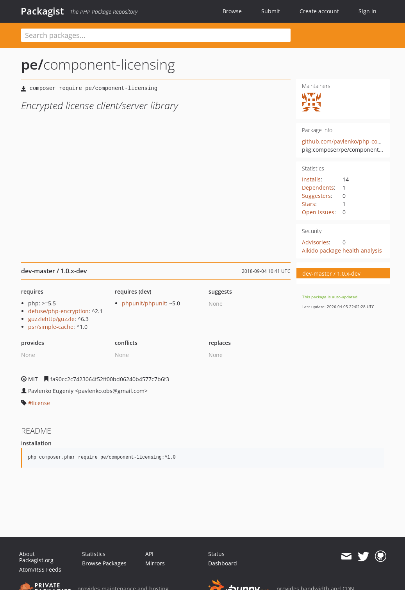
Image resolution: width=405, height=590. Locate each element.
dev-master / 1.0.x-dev (331, 273)
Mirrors (155, 563)
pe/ (32, 64)
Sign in (367, 11)
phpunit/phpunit (144, 303)
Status (216, 554)
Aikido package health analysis (342, 250)
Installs (311, 179)
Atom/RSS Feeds (40, 569)
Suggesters (316, 195)
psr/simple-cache (50, 326)
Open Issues (318, 212)
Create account (319, 11)
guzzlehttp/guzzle (51, 319)
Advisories (315, 242)
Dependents (318, 187)
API (149, 554)
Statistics (93, 554)
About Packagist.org (36, 557)
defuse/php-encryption (58, 311)
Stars (308, 204)
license (41, 403)
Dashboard (222, 563)
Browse (232, 11)
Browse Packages (104, 563)
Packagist (42, 11)
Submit (270, 11)
